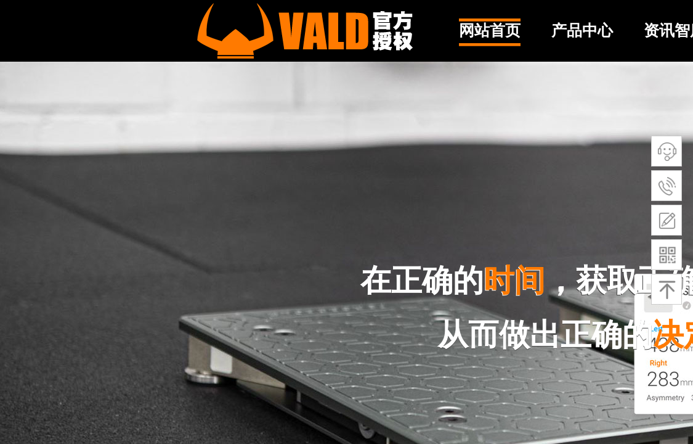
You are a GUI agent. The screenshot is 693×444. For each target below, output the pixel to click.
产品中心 (582, 30)
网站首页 (490, 30)
